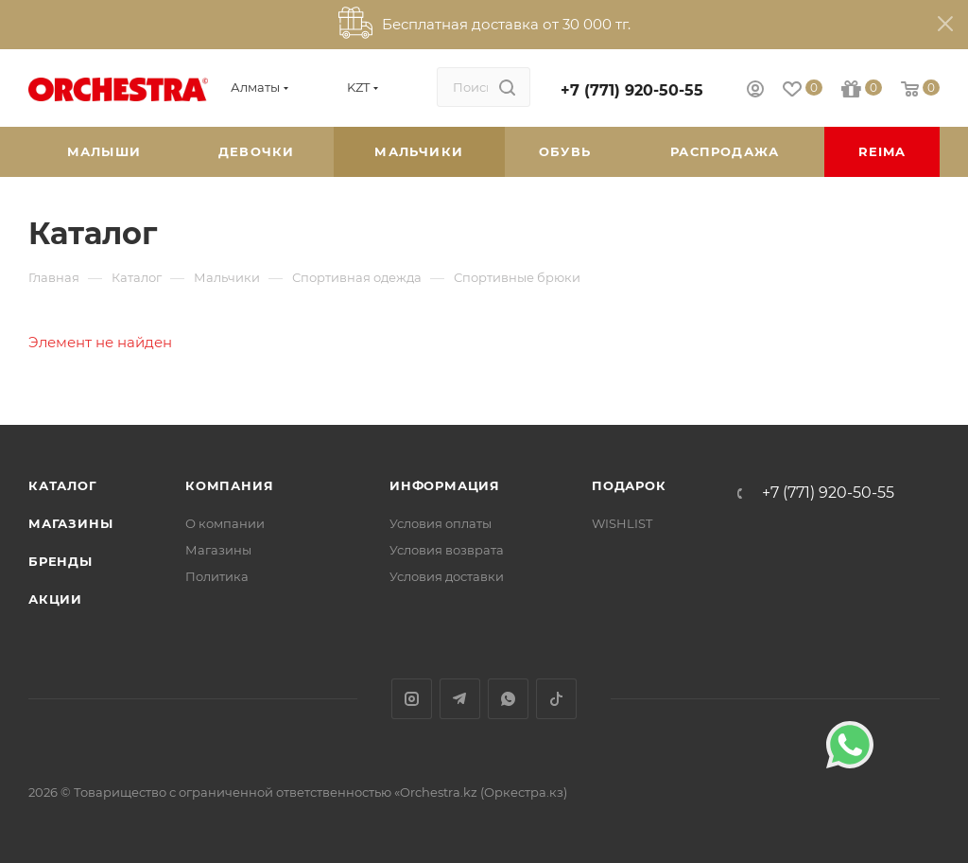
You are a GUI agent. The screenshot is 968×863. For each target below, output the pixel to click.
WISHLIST (622, 523)
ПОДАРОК (629, 485)
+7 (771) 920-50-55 (632, 90)
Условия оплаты (440, 523)
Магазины (70, 523)
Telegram (460, 698)
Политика (217, 576)
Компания (229, 485)
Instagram (411, 698)
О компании (225, 523)
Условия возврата (446, 549)
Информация (444, 485)
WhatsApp (508, 698)
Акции (55, 599)
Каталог (62, 485)
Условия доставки (446, 576)
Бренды (60, 561)
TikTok (556, 698)
